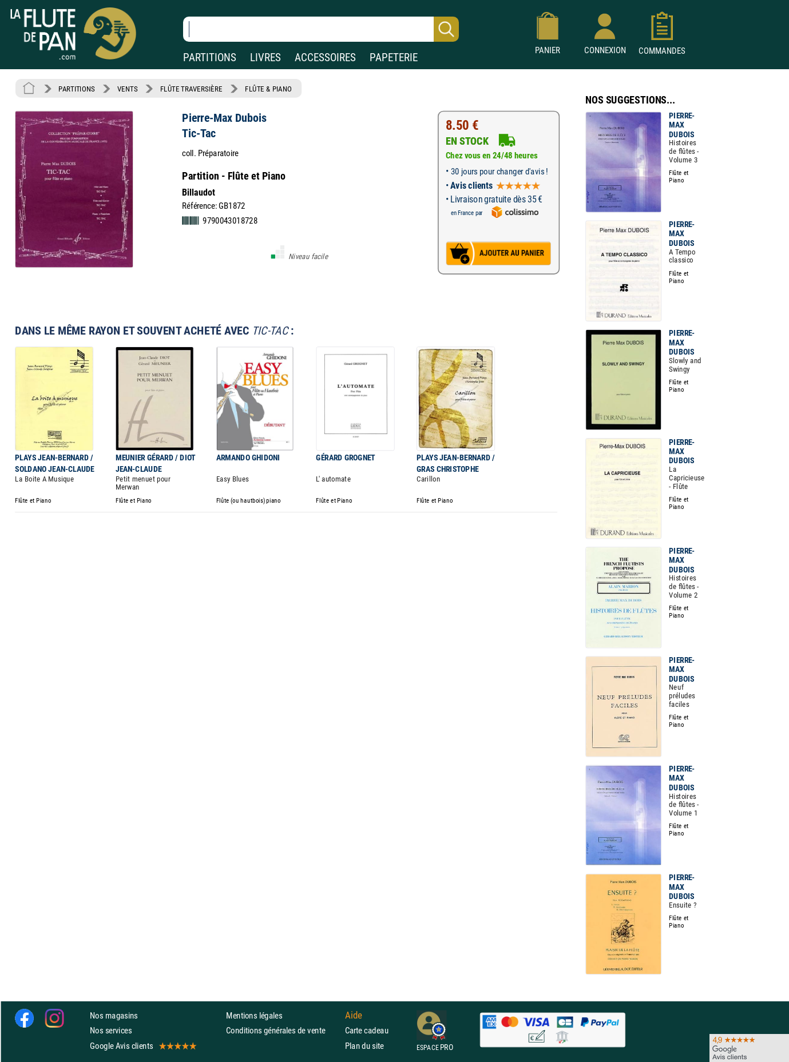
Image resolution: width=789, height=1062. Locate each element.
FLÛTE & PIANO (268, 88)
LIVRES (265, 57)
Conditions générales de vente (283, 1030)
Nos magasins (114, 1015)
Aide (353, 1015)
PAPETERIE (394, 57)
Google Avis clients (142, 1046)
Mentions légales (254, 1015)
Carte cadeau (366, 1030)
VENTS (127, 88)
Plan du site (364, 1046)
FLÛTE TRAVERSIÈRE (191, 88)
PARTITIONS (209, 57)
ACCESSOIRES (325, 57)
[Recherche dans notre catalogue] (321, 29)
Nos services (111, 1030)
